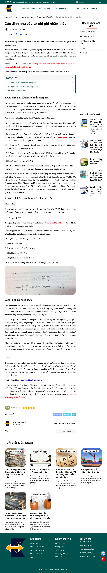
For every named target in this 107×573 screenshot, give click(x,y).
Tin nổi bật (83, 53)
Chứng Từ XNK (60, 547)
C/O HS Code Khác (87, 549)
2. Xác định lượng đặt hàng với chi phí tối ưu (22, 87)
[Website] (65, 423)
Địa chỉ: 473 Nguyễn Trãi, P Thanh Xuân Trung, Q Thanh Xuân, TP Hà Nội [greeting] (34, 2)
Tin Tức (76, 8)
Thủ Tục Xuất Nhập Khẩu (66, 451)
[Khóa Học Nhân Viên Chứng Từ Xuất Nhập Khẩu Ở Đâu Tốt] (84, 190)
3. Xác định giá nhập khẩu (16, 90)
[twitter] (8, 2)
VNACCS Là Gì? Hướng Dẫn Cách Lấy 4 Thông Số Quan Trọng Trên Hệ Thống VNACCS (96, 126)
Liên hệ (94, 8)
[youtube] (10, 2)
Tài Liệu (85, 8)
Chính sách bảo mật (37, 547)
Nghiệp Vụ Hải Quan (14, 451)
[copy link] (30, 34)
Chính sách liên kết (36, 554)
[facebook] (5, 2)
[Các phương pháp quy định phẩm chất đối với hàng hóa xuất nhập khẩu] (15, 457)
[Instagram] (72, 423)
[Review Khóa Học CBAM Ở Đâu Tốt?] (84, 162)
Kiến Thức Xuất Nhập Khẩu (87, 42)
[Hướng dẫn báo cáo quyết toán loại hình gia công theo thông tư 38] (15, 501)
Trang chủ (25, 8)
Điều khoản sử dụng (37, 550)
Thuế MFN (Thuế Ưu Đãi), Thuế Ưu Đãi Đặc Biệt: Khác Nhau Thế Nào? (96, 175)
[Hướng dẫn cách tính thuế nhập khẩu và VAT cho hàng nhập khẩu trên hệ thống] (66, 457)
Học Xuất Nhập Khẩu (87, 31)
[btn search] (100, 3)
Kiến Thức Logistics (87, 36)
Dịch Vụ (48, 8)
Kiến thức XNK (60, 543)
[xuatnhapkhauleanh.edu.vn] (31, 380)
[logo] (8, 11)
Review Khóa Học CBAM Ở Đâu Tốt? (96, 161)
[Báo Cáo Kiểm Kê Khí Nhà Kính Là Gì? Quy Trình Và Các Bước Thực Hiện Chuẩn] (84, 143)
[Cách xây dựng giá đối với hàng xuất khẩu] (41, 457)
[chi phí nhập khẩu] (54, 223)
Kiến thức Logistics (87, 545)
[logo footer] (16, 548)
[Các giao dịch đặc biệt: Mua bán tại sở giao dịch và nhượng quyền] (41, 501)
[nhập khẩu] (62, 137)
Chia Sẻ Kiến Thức (63, 8)
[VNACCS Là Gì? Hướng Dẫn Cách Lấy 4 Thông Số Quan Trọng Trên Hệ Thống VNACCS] (84, 123)
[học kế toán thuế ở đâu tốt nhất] (36, 243)
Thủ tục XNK (59, 550)
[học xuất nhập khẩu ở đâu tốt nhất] (49, 258)
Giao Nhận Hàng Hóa (40, 451)
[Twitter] (67, 423)
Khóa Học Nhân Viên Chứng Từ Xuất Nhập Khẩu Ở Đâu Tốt (96, 191)
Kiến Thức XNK (19, 29)
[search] (88, 2)
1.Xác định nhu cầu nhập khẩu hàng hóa (21, 83)
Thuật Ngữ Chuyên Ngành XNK (62, 555)
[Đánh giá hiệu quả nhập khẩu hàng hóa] (91, 457)
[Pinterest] (69, 423)
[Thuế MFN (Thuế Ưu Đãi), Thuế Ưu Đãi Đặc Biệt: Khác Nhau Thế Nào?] (84, 174)
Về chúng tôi (36, 8)
